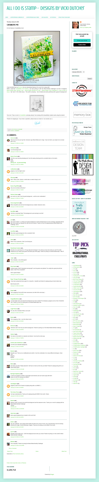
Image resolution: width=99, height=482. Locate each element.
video (74, 381)
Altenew (75, 274)
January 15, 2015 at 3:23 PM (17, 235)
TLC (74, 357)
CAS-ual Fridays (77, 281)
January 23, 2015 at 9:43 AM (17, 359)
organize (75, 374)
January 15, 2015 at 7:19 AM (17, 189)
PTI (74, 328)
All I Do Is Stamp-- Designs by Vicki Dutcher (46, 8)
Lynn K (12, 431)
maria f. (12, 421)
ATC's (74, 270)
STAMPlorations (76, 343)
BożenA (12, 351)
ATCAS (74, 272)
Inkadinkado (76, 310)
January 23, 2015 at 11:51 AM (17, 369)
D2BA (74, 293)
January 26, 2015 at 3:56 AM (17, 387)
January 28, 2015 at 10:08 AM (17, 408)
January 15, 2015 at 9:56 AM (17, 215)
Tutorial (75, 366)
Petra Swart (13, 266)
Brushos (20, 87)
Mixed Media (76, 324)
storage (75, 378)
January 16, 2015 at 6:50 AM (17, 294)
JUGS (74, 312)
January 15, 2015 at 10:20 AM (17, 226)
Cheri (12, 239)
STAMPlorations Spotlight (79, 347)
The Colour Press (15, 392)
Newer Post (9, 451)
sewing (74, 376)
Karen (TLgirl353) (15, 186)
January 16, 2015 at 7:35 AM (17, 304)
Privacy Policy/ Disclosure (64, 17)
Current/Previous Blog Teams (32, 17)
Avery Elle (75, 277)
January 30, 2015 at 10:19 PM (17, 445)
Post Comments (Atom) (18, 453)
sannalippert (14, 383)
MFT (74, 319)
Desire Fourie (14, 156)
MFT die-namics (76, 321)
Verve (74, 367)
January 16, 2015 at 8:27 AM (17, 312)
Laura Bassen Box (77, 314)
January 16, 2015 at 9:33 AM (17, 321)
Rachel (12, 400)
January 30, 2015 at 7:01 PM (17, 437)
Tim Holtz (75, 362)
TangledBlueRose (15, 299)
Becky (12, 317)
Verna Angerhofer (15, 203)
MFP (74, 317)
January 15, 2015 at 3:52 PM (17, 243)
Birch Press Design (77, 279)
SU (74, 348)
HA (74, 301)
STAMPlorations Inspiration (79, 345)
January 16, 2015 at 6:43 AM (17, 285)
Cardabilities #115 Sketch (22, 88)
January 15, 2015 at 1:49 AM (17, 151)
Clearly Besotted (77, 286)
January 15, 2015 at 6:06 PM (17, 253)
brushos (12, 130)
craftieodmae (14, 169)
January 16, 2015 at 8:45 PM (17, 329)
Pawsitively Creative (15, 248)
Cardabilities (23, 115)
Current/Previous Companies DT (17, 17)
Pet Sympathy (76, 329)
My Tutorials (53, 17)
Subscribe (82, 45)
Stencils (75, 354)
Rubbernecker (76, 338)
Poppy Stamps (76, 333)
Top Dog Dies (76, 364)
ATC (74, 269)
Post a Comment (12, 448)
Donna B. (13, 325)
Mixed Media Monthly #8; (32, 90)
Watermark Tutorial (77, 371)
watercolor (75, 383)
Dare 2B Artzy (76, 295)
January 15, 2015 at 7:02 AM (17, 181)
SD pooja (13, 177)
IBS (74, 308)
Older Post (64, 451)
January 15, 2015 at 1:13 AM (17, 143)
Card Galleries (44, 17)
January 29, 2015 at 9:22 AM (17, 427)
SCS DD (75, 341)
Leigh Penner (14, 308)
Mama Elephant (76, 322)
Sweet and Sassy (77, 355)
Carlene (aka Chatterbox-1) (17, 342)
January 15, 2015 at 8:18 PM (17, 261)
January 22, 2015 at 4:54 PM (17, 346)
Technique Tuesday (77, 360)
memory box (76, 373)
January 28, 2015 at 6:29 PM (17, 417)
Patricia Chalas (14, 194)
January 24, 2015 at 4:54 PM (17, 379)
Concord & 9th (76, 289)
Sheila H (13, 334)
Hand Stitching (76, 303)
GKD (74, 300)
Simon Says (76, 350)
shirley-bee (13, 147)
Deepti (12, 290)
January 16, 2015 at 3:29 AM (17, 274)
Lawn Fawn (75, 315)
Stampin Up (76, 352)
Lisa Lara (13, 138)
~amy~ (12, 258)
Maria (12, 363)
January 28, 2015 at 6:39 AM (17, 396)
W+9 (74, 369)
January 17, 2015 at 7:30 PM (17, 338)
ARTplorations (76, 267)
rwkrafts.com (13, 406)
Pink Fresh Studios (77, 331)
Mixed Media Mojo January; (15, 90)
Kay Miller (13, 211)
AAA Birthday (76, 265)
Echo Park (75, 296)
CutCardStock (76, 291)
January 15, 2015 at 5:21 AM (17, 173)
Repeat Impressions (77, 336)
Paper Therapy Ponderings (17, 279)
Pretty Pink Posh (77, 335)
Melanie (12, 441)
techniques (75, 380)
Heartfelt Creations (77, 305)
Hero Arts (75, 307)
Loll (11, 219)
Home (6, 17)
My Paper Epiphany (15, 373)
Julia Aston (13, 413)
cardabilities (16, 130)
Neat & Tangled (76, 326)
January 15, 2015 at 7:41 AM (17, 198)
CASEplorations (76, 282)
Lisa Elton (13, 231)
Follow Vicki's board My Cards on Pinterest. (16, 463)
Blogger (52, 474)
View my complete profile (85, 27)
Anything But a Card (77, 275)
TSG (74, 359)
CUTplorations (76, 284)
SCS (74, 340)
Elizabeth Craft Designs (78, 298)
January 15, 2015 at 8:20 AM (17, 206)
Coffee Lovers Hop (77, 288)
